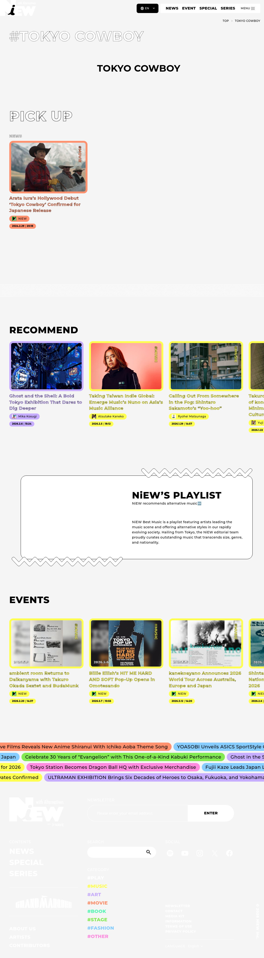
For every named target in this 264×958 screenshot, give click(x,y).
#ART (94, 894)
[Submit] (149, 852)
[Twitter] (214, 854)
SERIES (228, 8)
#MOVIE (97, 903)
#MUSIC (97, 886)
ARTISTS (20, 937)
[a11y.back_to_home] (19, 10)
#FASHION (100, 928)
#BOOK (96, 911)
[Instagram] (199, 854)
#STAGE (97, 919)
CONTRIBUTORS (29, 945)
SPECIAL (208, 8)
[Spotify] (170, 854)
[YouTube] (185, 854)
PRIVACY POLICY (180, 931)
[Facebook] (229, 854)
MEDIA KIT (175, 916)
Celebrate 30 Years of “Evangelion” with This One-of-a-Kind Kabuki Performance (126, 757)
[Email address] (137, 813)
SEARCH (95, 842)
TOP (226, 21)
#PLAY (95, 878)
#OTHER (97, 936)
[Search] (121, 852)
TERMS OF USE (178, 926)
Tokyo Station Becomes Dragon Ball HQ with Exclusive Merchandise (115, 767)
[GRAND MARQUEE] (43, 902)
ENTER (211, 813)
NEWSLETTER (101, 800)
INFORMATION (178, 921)
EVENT (189, 8)
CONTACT (174, 911)
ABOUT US (22, 929)
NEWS (172, 8)
